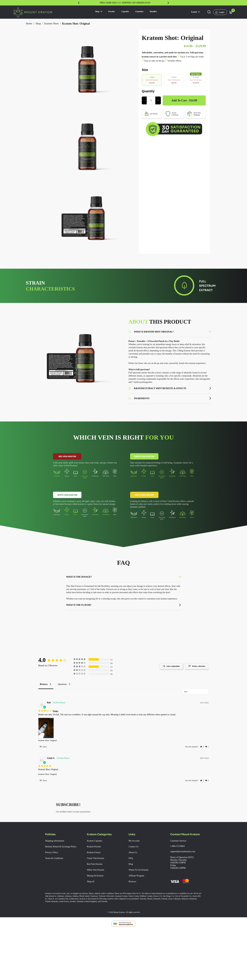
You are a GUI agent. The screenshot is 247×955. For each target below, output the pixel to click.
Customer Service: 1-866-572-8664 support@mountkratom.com (186, 865)
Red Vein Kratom (67, 464)
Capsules (124, 12)
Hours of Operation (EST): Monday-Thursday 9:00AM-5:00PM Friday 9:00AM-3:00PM (184, 881)
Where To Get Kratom (140, 888)
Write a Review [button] (197, 681)
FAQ (131, 876)
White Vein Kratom (67, 503)
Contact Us (135, 865)
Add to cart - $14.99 (184, 111)
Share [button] (44, 761)
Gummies (141, 12)
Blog (131, 882)
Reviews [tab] (44, 698)
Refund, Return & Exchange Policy (60, 866)
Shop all (91, 900)
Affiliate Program (138, 894)
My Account (135, 859)
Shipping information (57, 859)
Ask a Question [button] (169, 681)
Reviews (133, 900)
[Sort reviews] (195, 705)
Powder (108, 12)
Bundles (157, 12)
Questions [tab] (66, 698)
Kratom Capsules (96, 859)
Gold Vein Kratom (144, 503)
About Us (134, 871)
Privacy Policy (52, 873)
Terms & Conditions (56, 879)
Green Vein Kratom (144, 464)
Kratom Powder (95, 865)
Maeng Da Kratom (97, 894)
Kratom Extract (95, 871)
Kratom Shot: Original (49, 754)
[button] (202, 761)
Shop (93, 12)
